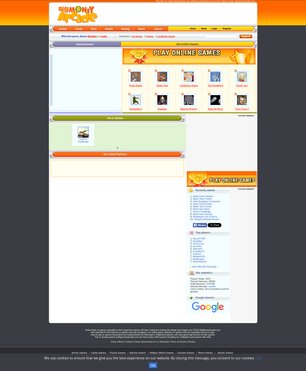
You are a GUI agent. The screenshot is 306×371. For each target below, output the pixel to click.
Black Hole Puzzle (202, 199)
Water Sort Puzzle (202, 206)
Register (226, 28)
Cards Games (98, 352)
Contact (129, 342)
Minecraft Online (201, 209)
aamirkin (197, 246)
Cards (78, 28)
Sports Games (225, 352)
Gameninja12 (200, 261)
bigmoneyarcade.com (245, 1)
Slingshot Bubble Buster (206, 219)
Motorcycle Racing (202, 214)
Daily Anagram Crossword (206, 201)
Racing (125, 28)
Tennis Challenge (202, 211)
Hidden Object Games (162, 352)
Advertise (164, 342)
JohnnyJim (198, 243)
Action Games (79, 352)
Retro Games (205, 352)
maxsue (197, 254)
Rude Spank (135, 85)
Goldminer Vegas (189, 85)
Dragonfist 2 (135, 109)
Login (215, 28)
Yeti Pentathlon (215, 85)
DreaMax (198, 241)
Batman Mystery (188, 109)
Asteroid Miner (215, 109)
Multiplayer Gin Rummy (205, 216)
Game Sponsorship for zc (147, 342)
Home (193, 28)
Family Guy (242, 85)
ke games (137, 36)
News (204, 28)
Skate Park (162, 85)
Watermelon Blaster (203, 196)
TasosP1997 (199, 238)
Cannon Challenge (83, 140)
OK (153, 366)
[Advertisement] (176, 14)
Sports (158, 28)
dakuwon (197, 248)
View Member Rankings (204, 266)
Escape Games (186, 352)
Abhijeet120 (199, 256)
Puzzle (109, 28)
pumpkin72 (198, 251)
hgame (149, 36)
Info (258, 358)
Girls (94, 28)
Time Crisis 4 (242, 109)
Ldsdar (212, 286)
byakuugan (198, 259)
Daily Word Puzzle (202, 204)
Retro (141, 28)
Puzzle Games (118, 352)
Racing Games (138, 352)
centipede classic (166, 36)
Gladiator (162, 109)
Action (63, 28)
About (121, 342)
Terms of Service (179, 342)
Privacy (191, 342)
